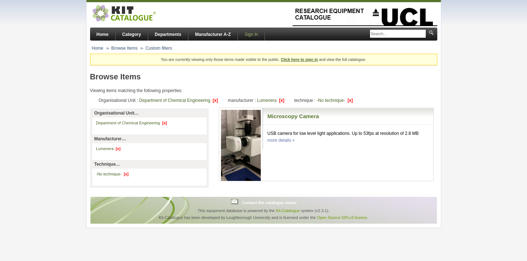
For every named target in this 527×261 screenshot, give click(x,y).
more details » (280, 140)
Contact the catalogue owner (269, 202)
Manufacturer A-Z (213, 34)
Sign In (251, 34)
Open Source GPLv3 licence (342, 217)
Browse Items (124, 48)
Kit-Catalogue (288, 210)
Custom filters (158, 48)
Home (103, 34)
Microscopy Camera (293, 116)
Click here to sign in (299, 59)
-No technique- (334, 100)
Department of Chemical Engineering (178, 100)
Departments (168, 34)
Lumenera (270, 100)
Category (131, 34)
